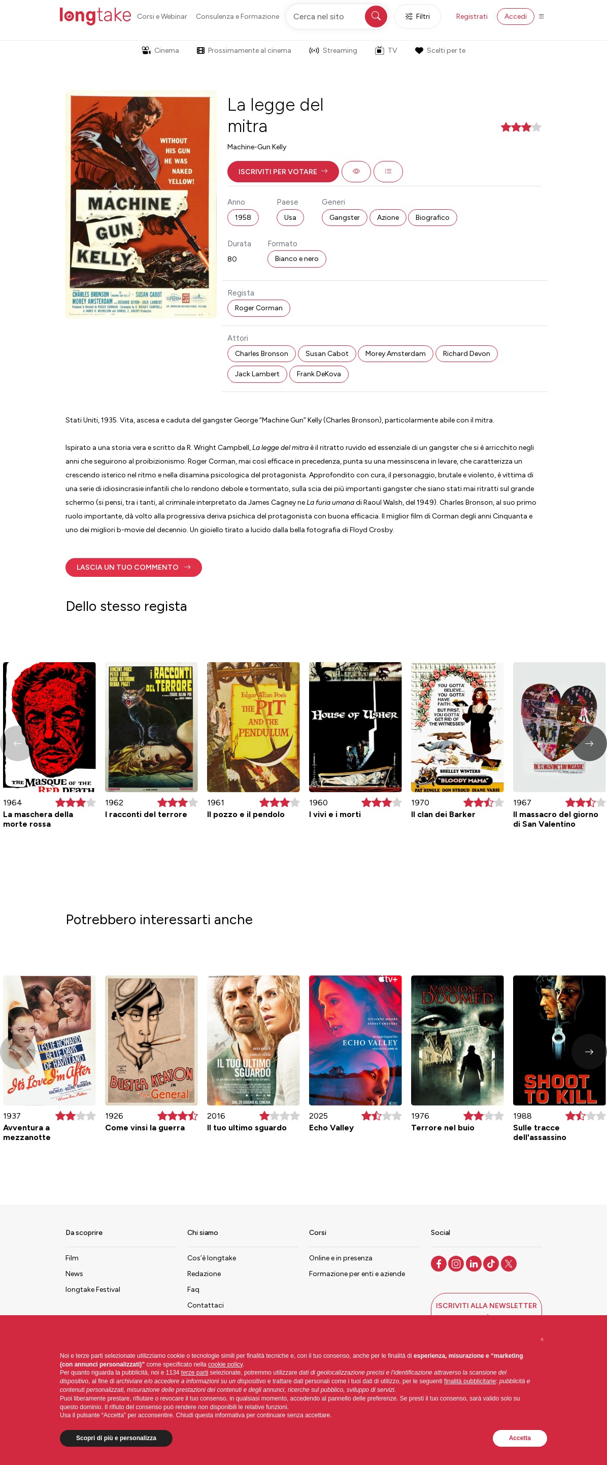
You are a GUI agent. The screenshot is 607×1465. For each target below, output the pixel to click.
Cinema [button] (160, 50)
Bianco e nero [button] (297, 258)
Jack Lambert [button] (257, 374)
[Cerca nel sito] (337, 16)
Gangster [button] (344, 217)
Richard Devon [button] (466, 353)
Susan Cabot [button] (327, 353)
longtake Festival (92, 1289)
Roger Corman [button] (259, 308)
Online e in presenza (341, 1258)
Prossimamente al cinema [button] (244, 50)
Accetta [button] (520, 1438)
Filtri (418, 16)
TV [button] (386, 50)
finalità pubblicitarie (470, 1381)
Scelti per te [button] (440, 50)
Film (72, 1258)
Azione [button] (388, 217)
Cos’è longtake (211, 1258)
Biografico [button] (433, 217)
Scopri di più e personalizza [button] (116, 1438)
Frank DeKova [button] (319, 374)
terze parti (194, 1372)
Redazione (204, 1273)
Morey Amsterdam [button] (395, 353)
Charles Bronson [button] (261, 353)
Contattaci (205, 1305)
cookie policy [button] (225, 1364)
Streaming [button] (333, 50)
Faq (193, 1289)
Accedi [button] (515, 16)
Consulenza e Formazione (237, 16)
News (74, 1273)
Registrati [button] (472, 16)
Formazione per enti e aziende (357, 1273)
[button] (283, 171)
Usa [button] (290, 217)
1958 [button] (243, 217)
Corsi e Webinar (162, 16)
